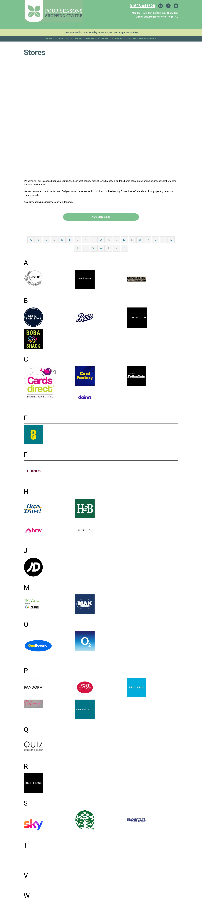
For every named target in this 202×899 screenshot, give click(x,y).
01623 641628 (142, 5)
